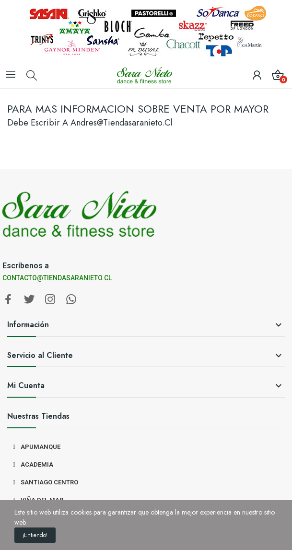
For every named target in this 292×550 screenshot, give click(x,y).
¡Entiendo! (35, 535)
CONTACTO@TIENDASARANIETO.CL (57, 278)
